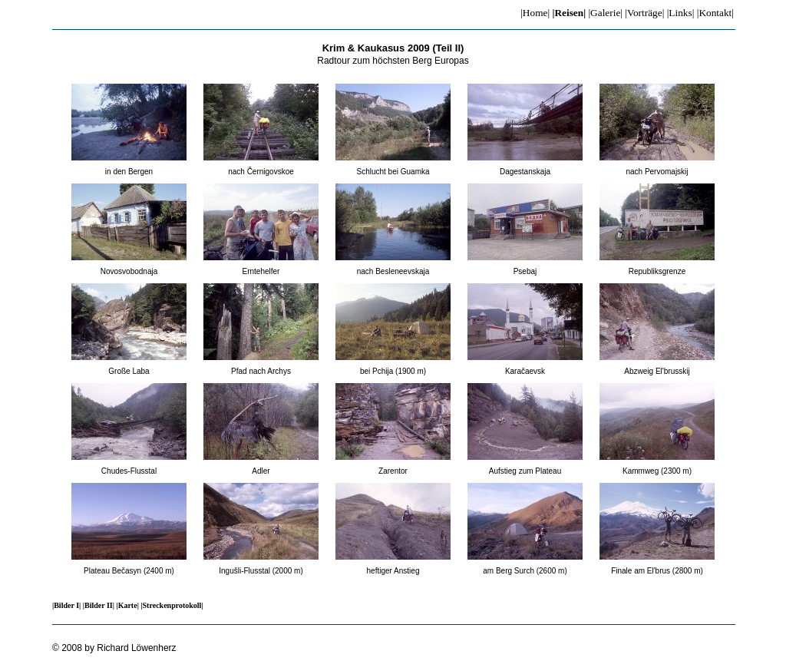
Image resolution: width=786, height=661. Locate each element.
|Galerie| (605, 12)
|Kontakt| (715, 12)
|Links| (681, 12)
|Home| (535, 12)
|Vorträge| (644, 12)
